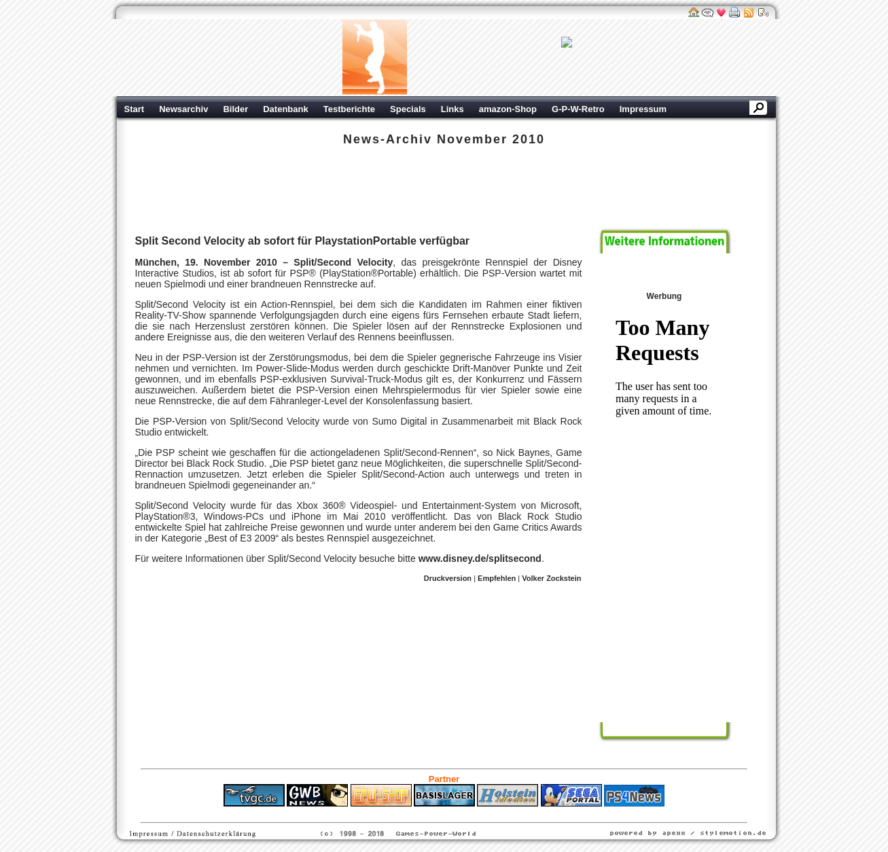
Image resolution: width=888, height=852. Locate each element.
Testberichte (349, 109)
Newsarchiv (183, 109)
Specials (408, 109)
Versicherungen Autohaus (486, 813)
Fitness (420, 813)
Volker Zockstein (551, 578)
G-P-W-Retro (578, 109)
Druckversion (448, 578)
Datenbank (285, 109)
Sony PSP (146, 191)
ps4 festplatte (377, 813)
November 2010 (491, 139)
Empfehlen (497, 578)
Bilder (235, 109)
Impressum (643, 109)
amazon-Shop (508, 109)
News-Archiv (387, 139)
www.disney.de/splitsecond (480, 558)
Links (452, 109)
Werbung (566, 58)
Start (134, 109)
